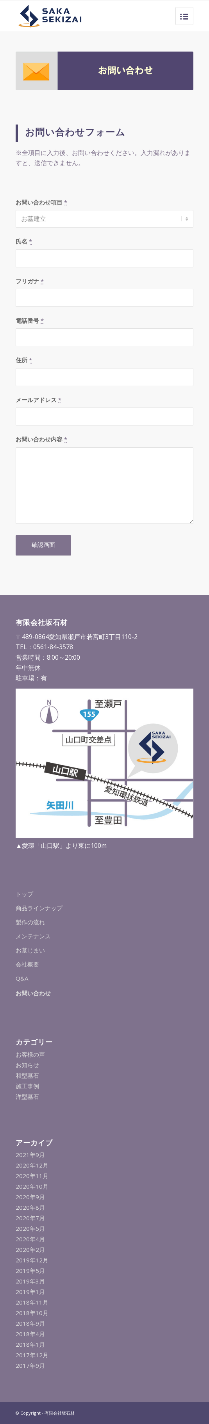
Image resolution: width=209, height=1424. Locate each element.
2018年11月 (32, 1302)
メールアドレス (38, 400)
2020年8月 (30, 1207)
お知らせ (27, 1065)
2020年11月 (32, 1176)
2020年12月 (32, 1165)
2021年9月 (30, 1155)
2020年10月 (32, 1186)
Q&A (22, 978)
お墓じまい (30, 950)
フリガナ (30, 281)
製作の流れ (30, 922)
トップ (24, 894)
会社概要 (27, 964)
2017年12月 (32, 1355)
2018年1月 (30, 1344)
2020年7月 (30, 1218)
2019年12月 (32, 1260)
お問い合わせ (33, 993)
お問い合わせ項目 (41, 202)
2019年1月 (30, 1292)
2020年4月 (30, 1239)
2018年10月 (32, 1313)
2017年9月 (30, 1365)
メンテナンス (33, 936)
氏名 (24, 241)
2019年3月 (30, 1281)
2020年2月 (30, 1249)
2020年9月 (30, 1197)
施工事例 (27, 1086)
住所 (24, 360)
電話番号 (30, 320)
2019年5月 (30, 1270)
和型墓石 (27, 1075)
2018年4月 (30, 1334)
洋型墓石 (27, 1096)
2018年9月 (30, 1323)
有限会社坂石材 (60, 1413)
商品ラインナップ (39, 908)
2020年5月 (30, 1228)
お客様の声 (30, 1054)
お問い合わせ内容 (41, 439)
